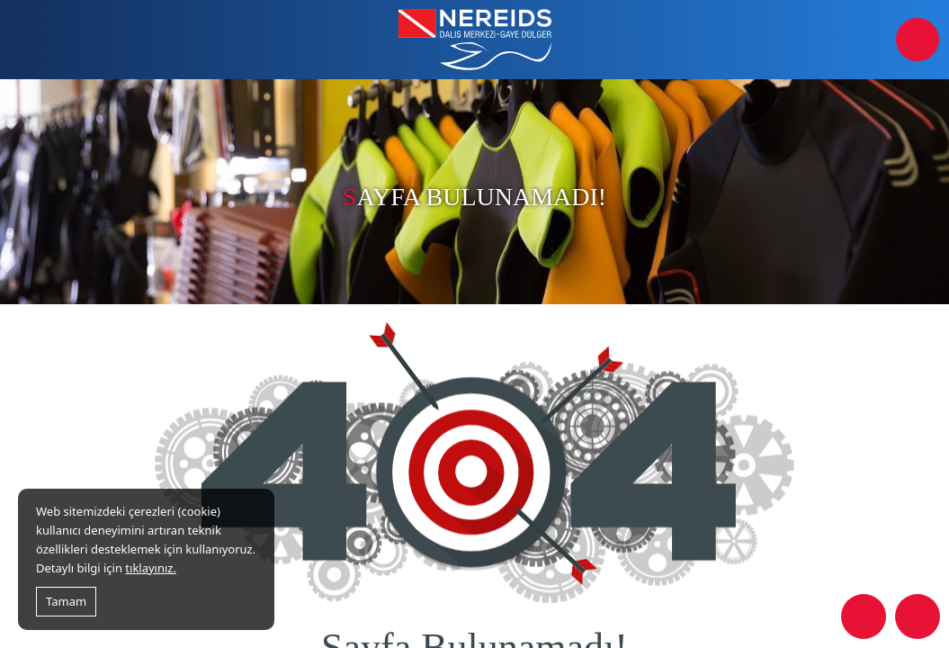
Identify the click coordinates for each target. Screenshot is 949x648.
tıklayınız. (150, 568)
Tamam (66, 601)
